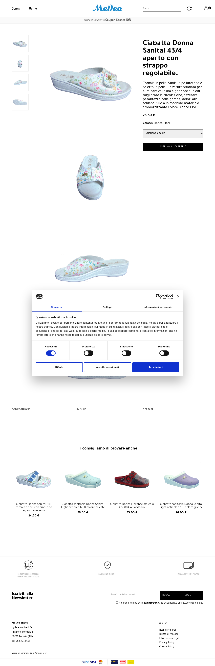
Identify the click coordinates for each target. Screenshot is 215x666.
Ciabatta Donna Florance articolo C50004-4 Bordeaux (132, 506)
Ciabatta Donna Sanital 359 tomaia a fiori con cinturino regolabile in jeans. (34, 507)
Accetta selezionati (107, 367)
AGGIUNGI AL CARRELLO (173, 147)
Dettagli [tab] (107, 307)
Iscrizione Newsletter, (107, 19)
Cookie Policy (166, 647)
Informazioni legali (169, 638)
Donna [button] (16, 8)
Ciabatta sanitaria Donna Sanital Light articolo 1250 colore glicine (181, 506)
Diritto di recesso (169, 634)
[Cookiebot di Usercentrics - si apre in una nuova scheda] (158, 296)
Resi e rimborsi (167, 630)
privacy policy (152, 604)
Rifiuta (59, 367)
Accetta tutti (155, 367)
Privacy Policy (167, 642)
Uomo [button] (33, 8)
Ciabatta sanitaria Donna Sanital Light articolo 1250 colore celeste (83, 506)
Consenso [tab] (57, 307)
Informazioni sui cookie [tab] (158, 307)
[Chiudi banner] (178, 296)
